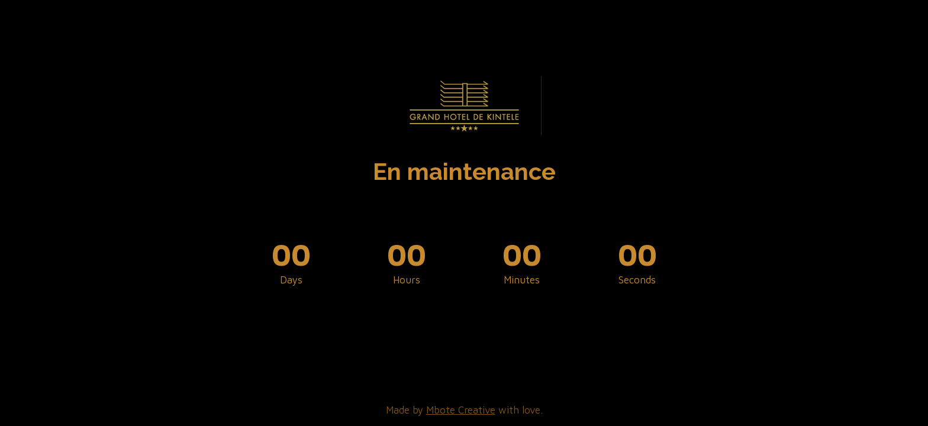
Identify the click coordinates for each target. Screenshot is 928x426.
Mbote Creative (460, 410)
